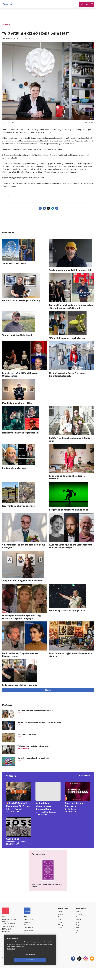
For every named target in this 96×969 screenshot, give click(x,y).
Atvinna (79, 917)
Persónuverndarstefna (9, 924)
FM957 (79, 928)
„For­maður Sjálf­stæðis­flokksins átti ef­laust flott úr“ (35, 710)
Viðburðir (80, 920)
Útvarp (62, 928)
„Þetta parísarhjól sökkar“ (14, 264)
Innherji (79, 912)
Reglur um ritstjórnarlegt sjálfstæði (10, 921)
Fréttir (62, 912)
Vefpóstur (28, 939)
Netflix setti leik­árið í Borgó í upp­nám (20, 433)
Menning (6, 196)
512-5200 (32, 920)
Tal (78, 933)
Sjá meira (48, 690)
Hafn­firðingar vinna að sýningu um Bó (67, 611)
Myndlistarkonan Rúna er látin (17, 403)
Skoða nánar (11, 954)
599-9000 (8, 932)
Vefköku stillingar (17, 960)
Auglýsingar (29, 922)
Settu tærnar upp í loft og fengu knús (19, 685)
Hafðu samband (30, 925)
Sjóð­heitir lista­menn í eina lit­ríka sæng (68, 338)
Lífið (61, 920)
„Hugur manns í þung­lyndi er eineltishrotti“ (23, 581)
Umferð (28, 936)
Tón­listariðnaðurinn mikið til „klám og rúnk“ (70, 270)
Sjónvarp (62, 925)
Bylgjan (79, 925)
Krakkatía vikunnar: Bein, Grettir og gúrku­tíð (33, 758)
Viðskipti (62, 914)
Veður (79, 922)
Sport (61, 917)
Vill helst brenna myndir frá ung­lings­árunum (33, 746)
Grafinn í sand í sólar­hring (26, 734)
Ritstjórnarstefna (31, 928)
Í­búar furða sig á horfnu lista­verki (18, 506)
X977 (78, 931)
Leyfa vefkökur (43, 960)
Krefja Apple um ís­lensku (14, 468)
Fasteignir (80, 914)
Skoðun (62, 922)
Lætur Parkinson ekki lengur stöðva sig (21, 301)
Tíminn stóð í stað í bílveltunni (17, 335)
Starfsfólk (28, 933)
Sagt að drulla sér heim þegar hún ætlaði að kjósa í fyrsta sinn (39, 722)
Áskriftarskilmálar (31, 930)
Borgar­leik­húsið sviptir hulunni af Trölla (68, 510)
